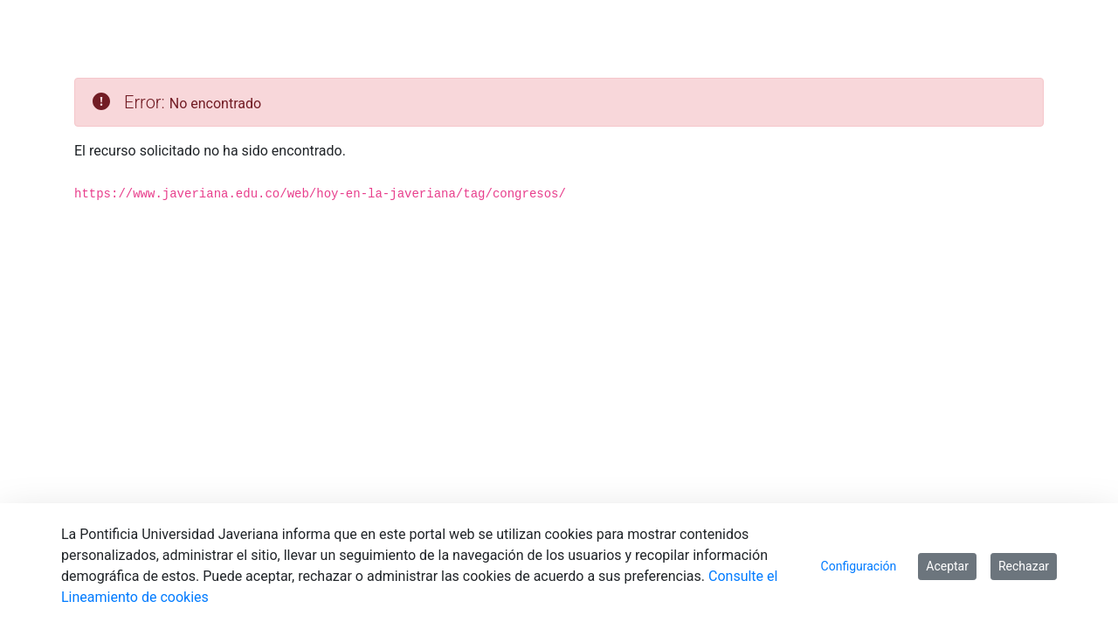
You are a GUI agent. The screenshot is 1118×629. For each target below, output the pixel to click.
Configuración (859, 566)
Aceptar (947, 566)
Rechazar (1023, 566)
